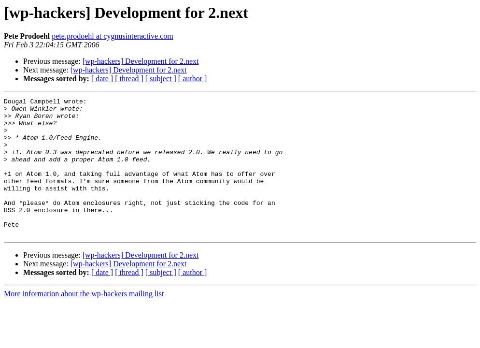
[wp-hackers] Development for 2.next (141, 61)
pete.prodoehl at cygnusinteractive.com (112, 36)
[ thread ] (129, 78)
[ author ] (192, 78)
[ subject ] (160, 78)
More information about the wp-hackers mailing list (84, 321)
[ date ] (102, 78)
